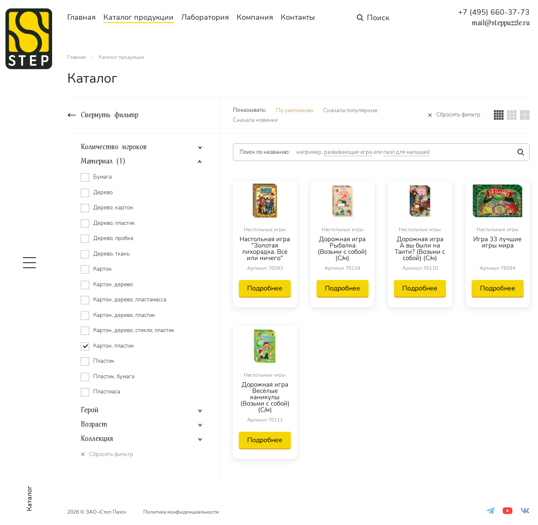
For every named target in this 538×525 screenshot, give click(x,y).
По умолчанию (294, 110)
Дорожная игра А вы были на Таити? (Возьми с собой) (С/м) (420, 248)
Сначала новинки (255, 120)
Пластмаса (106, 392)
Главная (81, 17)
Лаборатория (205, 17)
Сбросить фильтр (458, 115)
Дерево (103, 192)
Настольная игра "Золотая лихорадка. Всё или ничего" (265, 248)
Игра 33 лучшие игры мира (497, 243)
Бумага (102, 177)
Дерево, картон (113, 207)
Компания (255, 17)
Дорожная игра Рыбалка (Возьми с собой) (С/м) (342, 248)
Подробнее (264, 288)
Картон (102, 269)
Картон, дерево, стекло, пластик (133, 330)
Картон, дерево (113, 284)
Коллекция (97, 439)
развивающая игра (348, 152)
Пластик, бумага (113, 376)
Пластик (103, 361)
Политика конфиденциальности (181, 511)
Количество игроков (114, 147)
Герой (89, 410)
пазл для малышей (406, 152)
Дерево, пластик (114, 223)
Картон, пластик (113, 346)
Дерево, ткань (111, 254)
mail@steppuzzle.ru (501, 23)
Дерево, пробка (113, 238)
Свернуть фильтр (109, 115)
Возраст (94, 424)
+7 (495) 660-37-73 (494, 12)
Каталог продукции (138, 17)
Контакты (298, 17)
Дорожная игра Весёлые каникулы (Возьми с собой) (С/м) (265, 397)
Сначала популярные (350, 110)
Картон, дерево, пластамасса (129, 299)
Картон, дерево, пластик (124, 315)
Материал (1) (103, 161)
